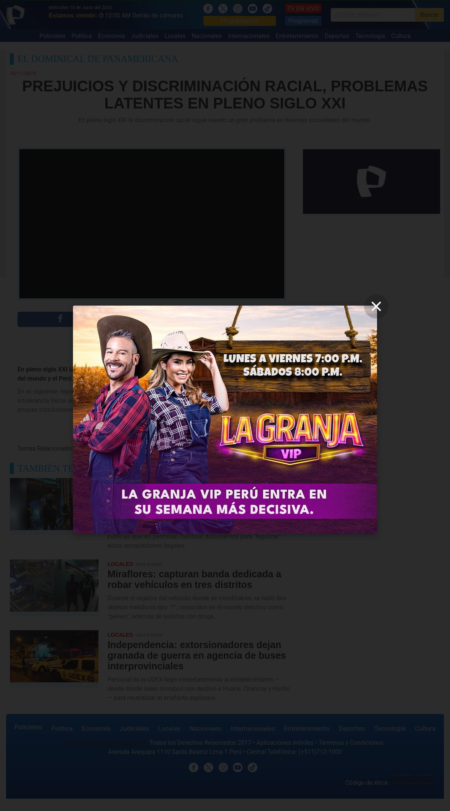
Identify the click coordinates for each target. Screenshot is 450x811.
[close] (376, 306)
